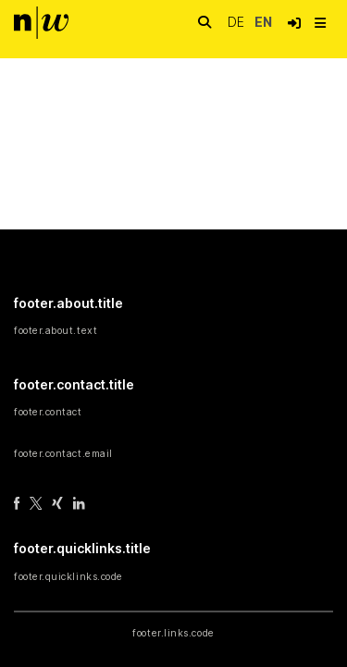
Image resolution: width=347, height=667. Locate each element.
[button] (294, 23)
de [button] (238, 22)
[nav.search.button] (204, 22)
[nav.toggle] (320, 23)
